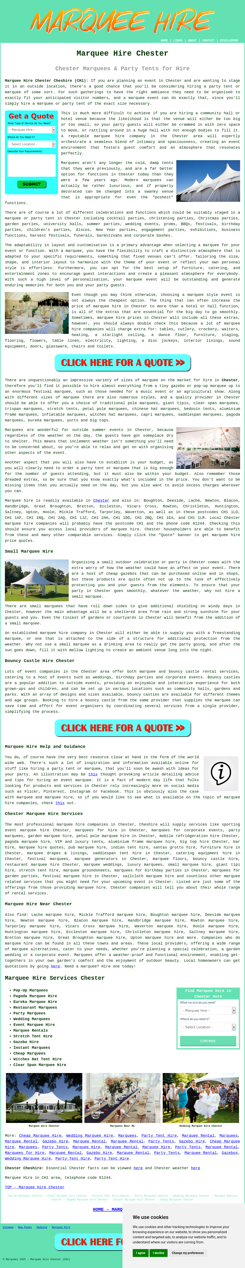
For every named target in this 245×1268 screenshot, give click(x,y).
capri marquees (157, 414)
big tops (99, 420)
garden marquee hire (50, 836)
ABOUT (192, 40)
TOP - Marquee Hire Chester (35, 1187)
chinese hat (145, 409)
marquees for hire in (100, 830)
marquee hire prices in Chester (132, 318)
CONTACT (208, 40)
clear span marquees (216, 403)
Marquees (127, 1136)
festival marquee (52, 392)
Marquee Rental (198, 1136)
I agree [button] (140, 1253)
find (21, 915)
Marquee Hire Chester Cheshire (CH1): (46, 81)
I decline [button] (158, 1253)
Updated (41, 1227)
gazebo (178, 386)
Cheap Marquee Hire (40, 1136)
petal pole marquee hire (102, 836)
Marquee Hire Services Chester (55, 978)
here (55, 966)
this (92, 774)
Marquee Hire (86, 1147)
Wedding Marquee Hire (89, 1136)
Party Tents (161, 1141)
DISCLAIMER (229, 40)
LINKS (177, 40)
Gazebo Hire (55, 1141)
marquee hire (19, 523)
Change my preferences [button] (188, 1253)
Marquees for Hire (24, 1153)
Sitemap (8, 1227)
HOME (164, 40)
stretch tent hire (38, 870)
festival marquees (47, 859)
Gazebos (230, 1153)
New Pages (25, 1227)
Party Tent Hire (159, 1136)
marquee (13, 92)
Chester (230, 380)
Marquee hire (19, 500)
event (59, 453)
